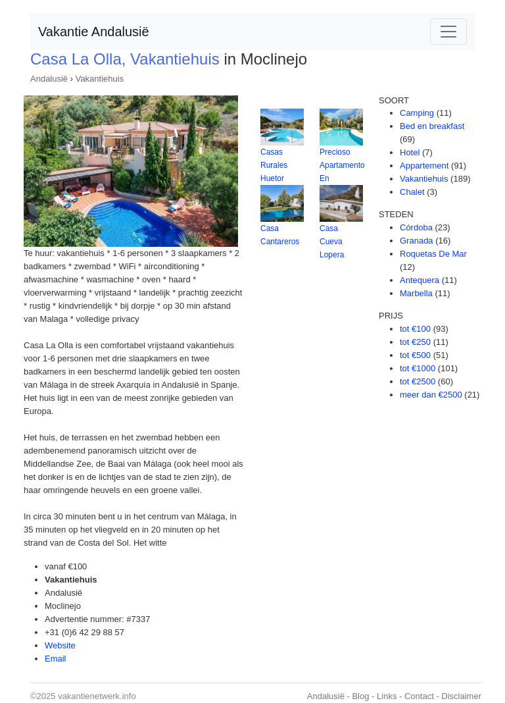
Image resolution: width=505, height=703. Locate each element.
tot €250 (415, 342)
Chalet (412, 192)
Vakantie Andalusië (93, 31)
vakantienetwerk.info (97, 696)
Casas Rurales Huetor (273, 165)
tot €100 (415, 329)
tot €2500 (417, 381)
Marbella (416, 293)
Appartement (424, 165)
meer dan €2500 (431, 395)
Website (60, 645)
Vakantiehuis (100, 79)
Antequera (419, 280)
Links (387, 696)
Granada (416, 241)
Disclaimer (461, 696)
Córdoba (416, 227)
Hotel (410, 152)
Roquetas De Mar (433, 254)
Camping (417, 113)
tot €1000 (417, 368)
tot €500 (415, 355)
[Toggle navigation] (448, 31)
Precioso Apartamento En (342, 165)
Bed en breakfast (432, 126)
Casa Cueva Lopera (332, 241)
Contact (419, 696)
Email (55, 659)
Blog (360, 696)
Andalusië (49, 79)
